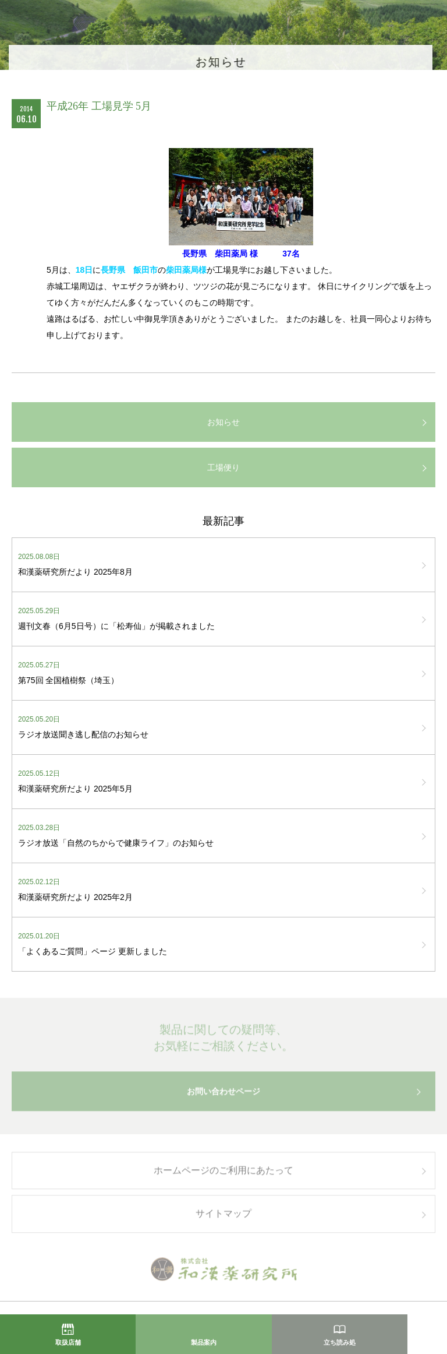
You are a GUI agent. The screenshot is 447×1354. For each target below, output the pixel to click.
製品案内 (204, 1342)
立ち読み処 (340, 1342)
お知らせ (223, 422)
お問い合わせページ (223, 1094)
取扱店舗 (68, 1342)
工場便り (223, 467)
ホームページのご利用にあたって (223, 1174)
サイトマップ (223, 1217)
